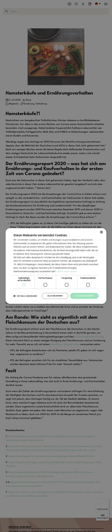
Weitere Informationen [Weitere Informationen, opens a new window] (67, 271)
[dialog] (56, 266)
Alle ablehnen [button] (52, 295)
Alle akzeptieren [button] (83, 295)
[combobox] (101, 231)
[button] (25, 296)
